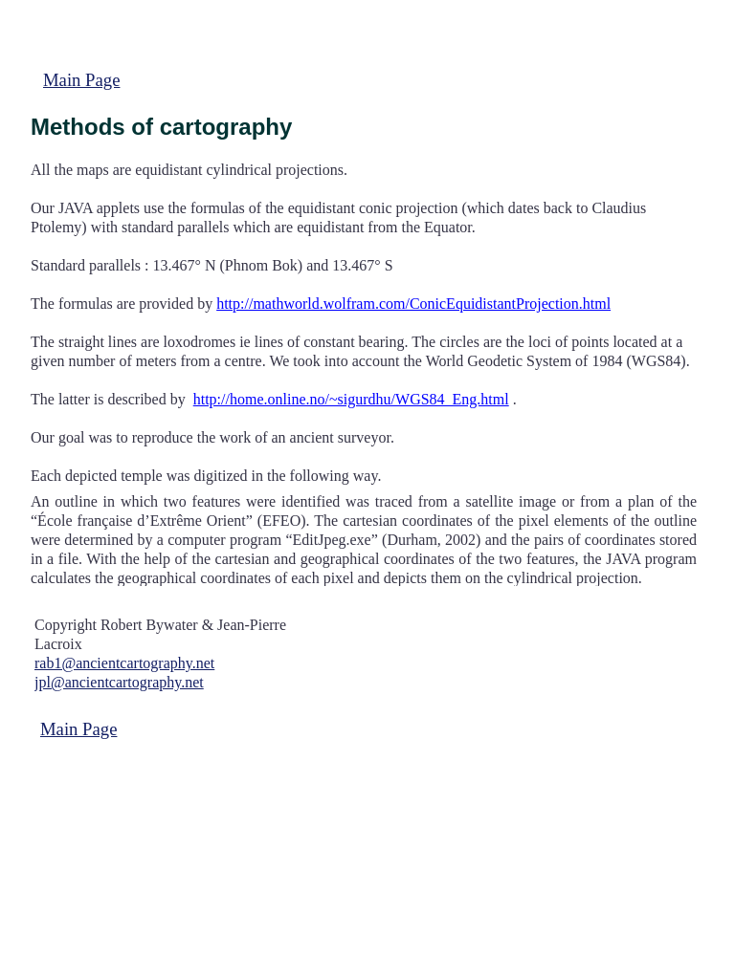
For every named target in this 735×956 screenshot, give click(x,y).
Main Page (81, 80)
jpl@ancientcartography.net (119, 682)
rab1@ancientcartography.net (124, 663)
